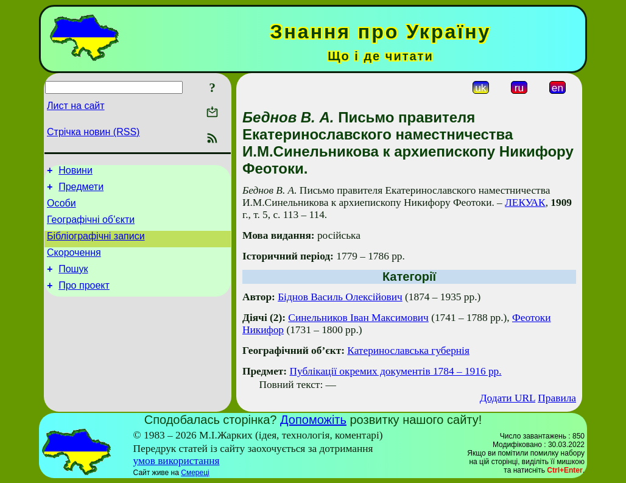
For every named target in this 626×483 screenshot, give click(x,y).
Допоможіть (313, 419)
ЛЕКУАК (525, 202)
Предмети (81, 190)
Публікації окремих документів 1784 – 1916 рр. (395, 371)
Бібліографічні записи (96, 245)
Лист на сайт (76, 105)
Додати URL (507, 398)
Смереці (195, 472)
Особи (61, 208)
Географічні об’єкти (91, 227)
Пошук (73, 282)
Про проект (84, 300)
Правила (557, 398)
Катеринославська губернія (408, 350)
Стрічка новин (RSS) (93, 132)
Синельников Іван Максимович (358, 317)
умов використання (176, 461)
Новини (75, 172)
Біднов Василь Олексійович (340, 297)
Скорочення (74, 263)
